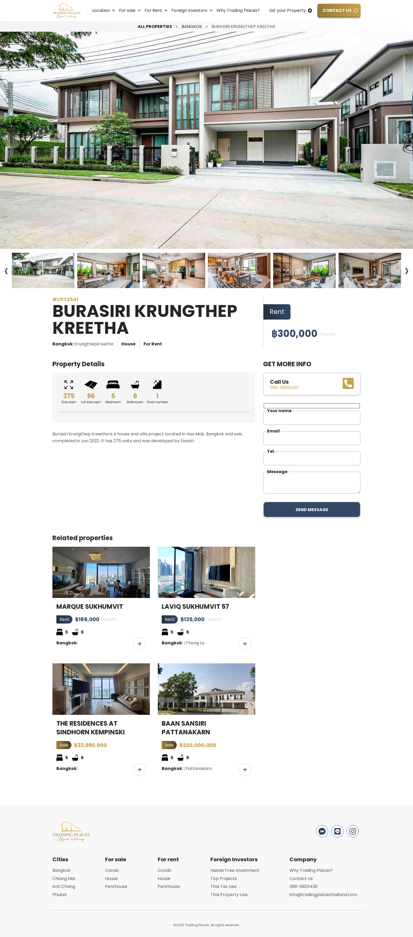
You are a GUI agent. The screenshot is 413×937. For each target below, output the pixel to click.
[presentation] (12, 140)
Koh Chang (63, 886)
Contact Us (337, 10)
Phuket (59, 895)
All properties (155, 27)
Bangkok (191, 27)
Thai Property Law (229, 895)
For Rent (153, 10)
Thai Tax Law (223, 886)
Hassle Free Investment (234, 870)
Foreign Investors (189, 10)
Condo (112, 870)
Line (337, 831)
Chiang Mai (63, 879)
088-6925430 (303, 886)
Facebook (322, 831)
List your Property (287, 10)
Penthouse (116, 886)
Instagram (353, 831)
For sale (127, 10)
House (111, 879)
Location (101, 10)
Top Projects (223, 879)
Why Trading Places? (238, 10)
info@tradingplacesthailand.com (323, 895)
